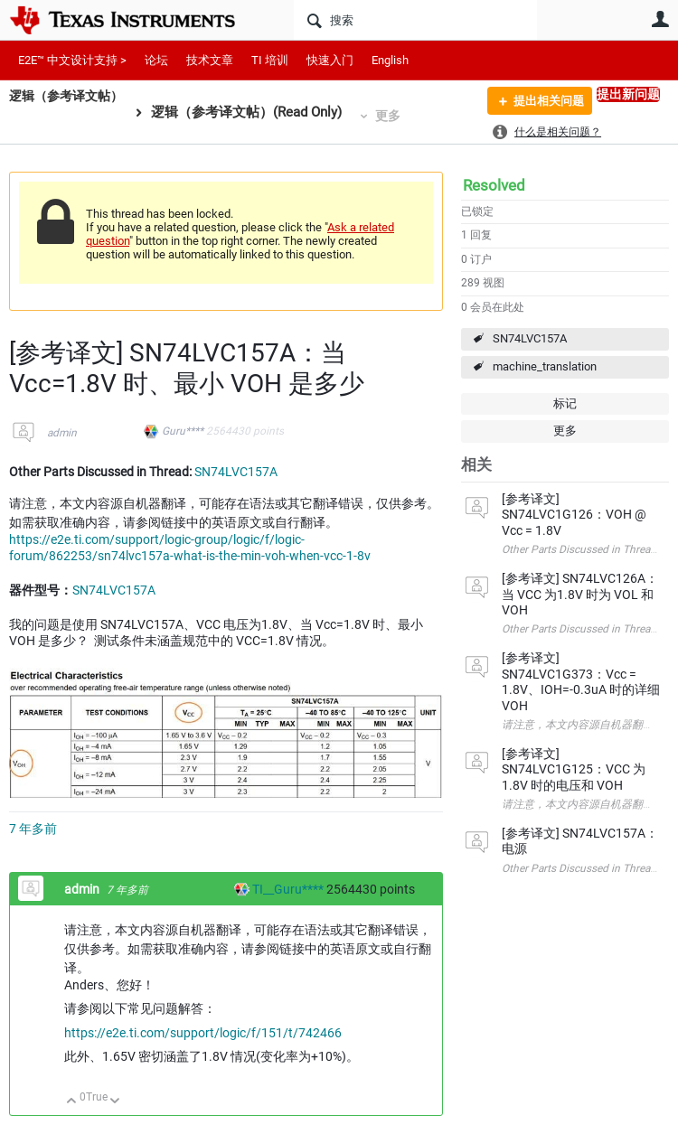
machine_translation (545, 366)
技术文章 (209, 60)
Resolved (494, 185)
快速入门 (329, 60)
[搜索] (415, 20)
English (390, 60)
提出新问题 (628, 94)
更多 (396, 115)
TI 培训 (269, 60)
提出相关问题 (542, 102)
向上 (72, 1102)
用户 (660, 19)
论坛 (156, 60)
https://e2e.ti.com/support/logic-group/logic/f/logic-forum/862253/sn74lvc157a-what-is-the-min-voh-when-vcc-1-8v (190, 547)
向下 (115, 1102)
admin (62, 432)
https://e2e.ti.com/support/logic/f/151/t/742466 (203, 1033)
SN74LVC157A (530, 338)
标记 (565, 403)
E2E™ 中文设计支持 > (72, 60)
